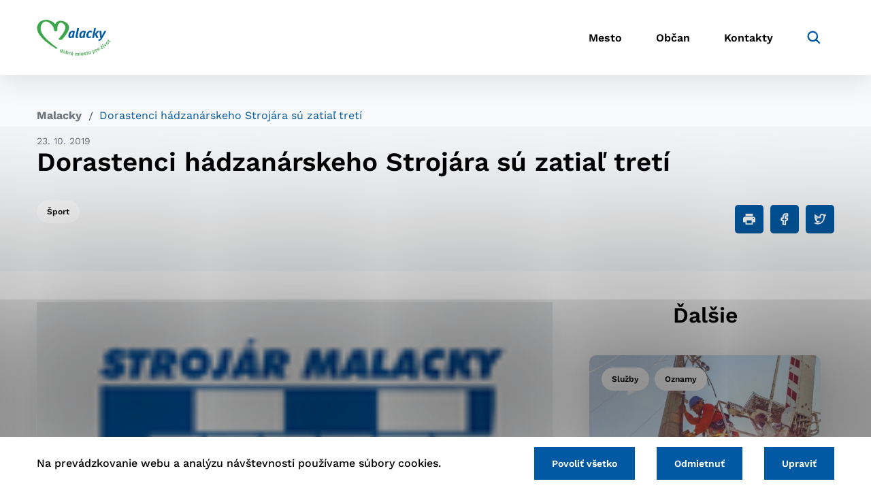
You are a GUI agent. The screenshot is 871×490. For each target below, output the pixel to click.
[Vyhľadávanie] (814, 37)
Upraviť (799, 463)
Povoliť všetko (584, 463)
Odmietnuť (699, 463)
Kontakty (748, 37)
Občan (673, 37)
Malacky (59, 115)
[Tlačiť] (749, 219)
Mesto (605, 37)
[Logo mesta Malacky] (74, 37)
